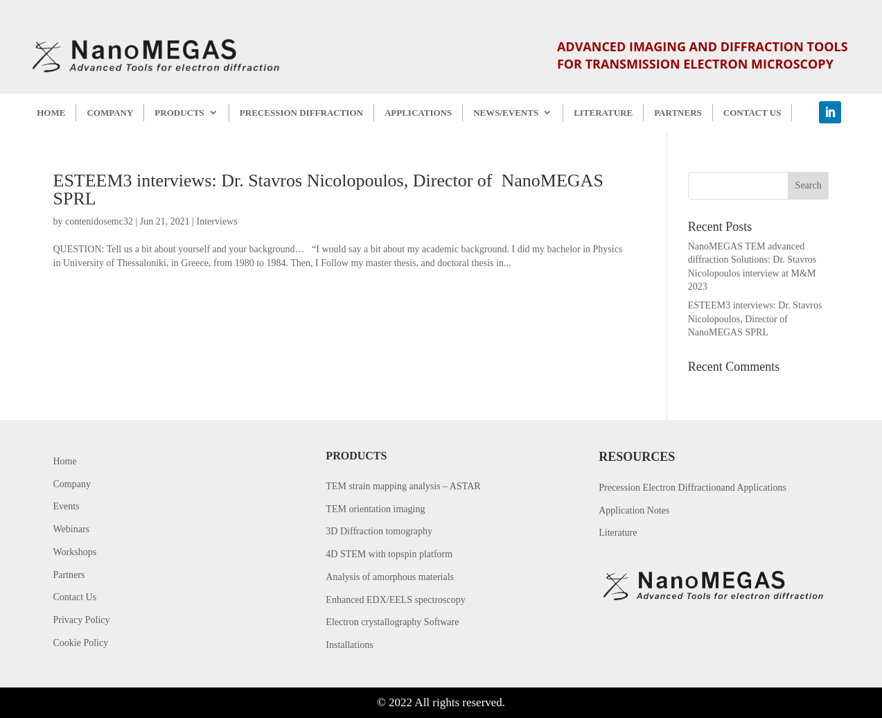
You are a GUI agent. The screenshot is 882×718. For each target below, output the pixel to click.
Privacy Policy (81, 620)
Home (65, 461)
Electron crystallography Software (392, 622)
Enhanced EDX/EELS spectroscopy (395, 600)
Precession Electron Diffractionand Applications (692, 487)
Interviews (217, 221)
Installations (349, 645)
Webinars (71, 529)
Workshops (75, 552)
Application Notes (634, 510)
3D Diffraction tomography (379, 531)
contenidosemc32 (99, 221)
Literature (618, 532)
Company (72, 484)
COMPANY (110, 112)
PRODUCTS (179, 112)
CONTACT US (752, 112)
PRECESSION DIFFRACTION (301, 112)
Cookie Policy (81, 643)
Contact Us (75, 597)
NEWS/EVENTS (505, 112)
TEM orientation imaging (375, 509)
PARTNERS (678, 112)
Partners (69, 575)
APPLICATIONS (418, 112)
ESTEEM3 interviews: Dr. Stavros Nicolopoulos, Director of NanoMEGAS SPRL (328, 189)
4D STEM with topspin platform (389, 554)
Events (66, 506)
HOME (51, 112)
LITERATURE (603, 112)
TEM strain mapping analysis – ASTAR (403, 486)
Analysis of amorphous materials (390, 577)
